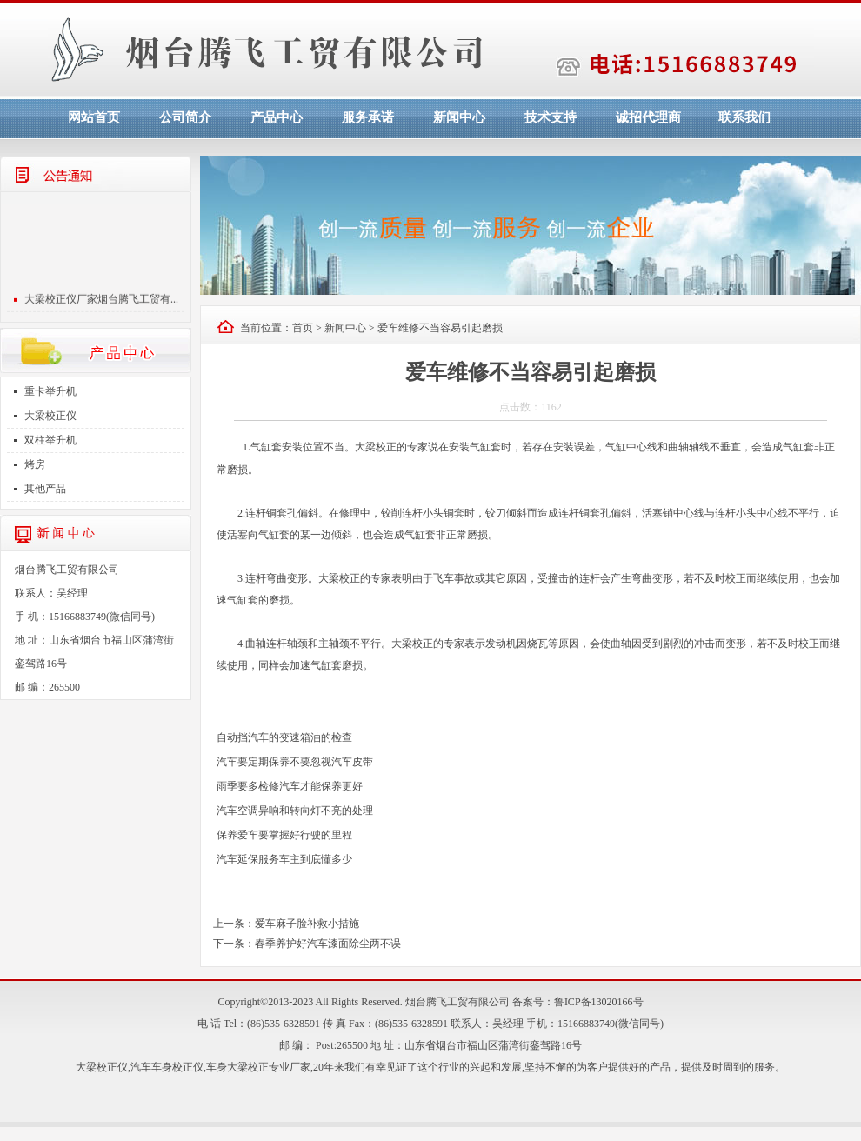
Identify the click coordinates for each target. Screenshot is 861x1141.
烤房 (34, 464)
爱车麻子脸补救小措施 (307, 923)
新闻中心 (459, 117)
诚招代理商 (648, 117)
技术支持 (550, 117)
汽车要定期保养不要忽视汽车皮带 (295, 762)
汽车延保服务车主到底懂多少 (284, 859)
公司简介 (185, 117)
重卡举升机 (50, 391)
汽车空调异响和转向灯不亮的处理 (295, 810)
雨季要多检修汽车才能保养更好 (290, 786)
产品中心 (276, 117)
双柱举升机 (50, 440)
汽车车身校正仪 (167, 1067)
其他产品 (45, 489)
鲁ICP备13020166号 (599, 1002)
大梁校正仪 (50, 416)
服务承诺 (368, 117)
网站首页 (94, 117)
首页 (302, 328)
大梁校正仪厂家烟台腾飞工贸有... (101, 302)
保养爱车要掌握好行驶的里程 (284, 835)
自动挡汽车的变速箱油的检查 (284, 737)
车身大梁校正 (237, 1067)
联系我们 (744, 117)
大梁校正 (376, 447)
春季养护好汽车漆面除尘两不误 (328, 943)
